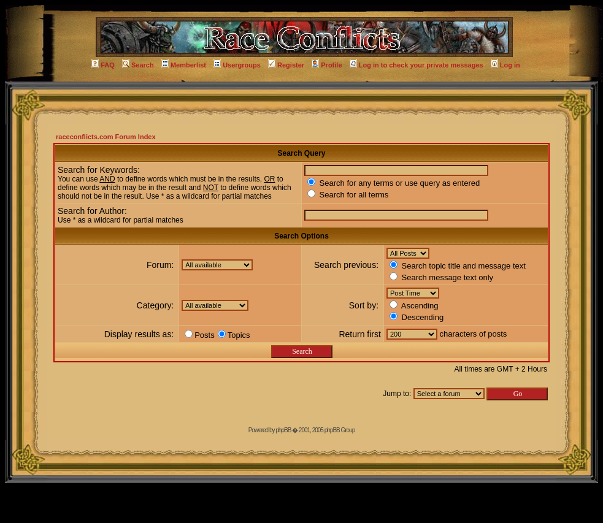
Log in (505, 65)
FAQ (103, 65)
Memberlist (183, 65)
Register (286, 65)
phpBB (283, 430)
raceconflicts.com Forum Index (106, 136)
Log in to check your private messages (416, 65)
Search (138, 65)
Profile (327, 65)
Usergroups (237, 65)
